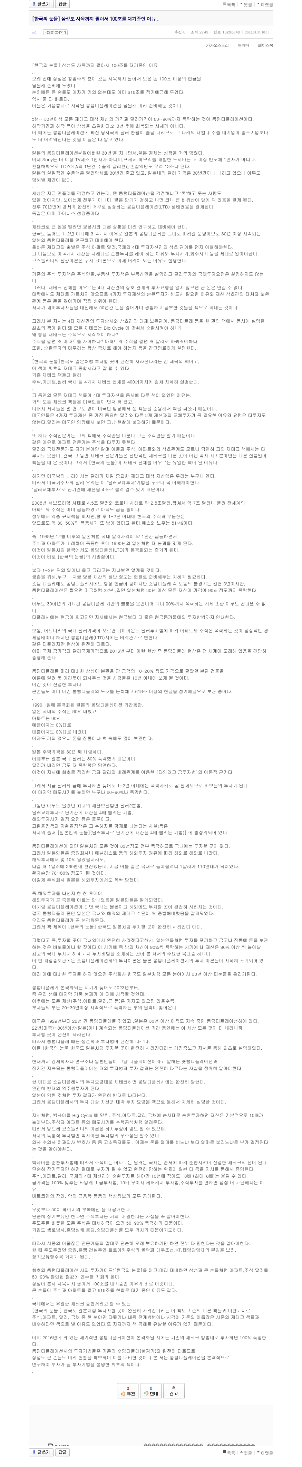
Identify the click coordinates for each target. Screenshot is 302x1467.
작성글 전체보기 (55, 32)
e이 (35, 32)
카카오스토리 (214, 45)
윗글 (248, 4)
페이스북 (262, 45)
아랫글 (267, 4)
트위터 (240, 45)
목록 (231, 4)
